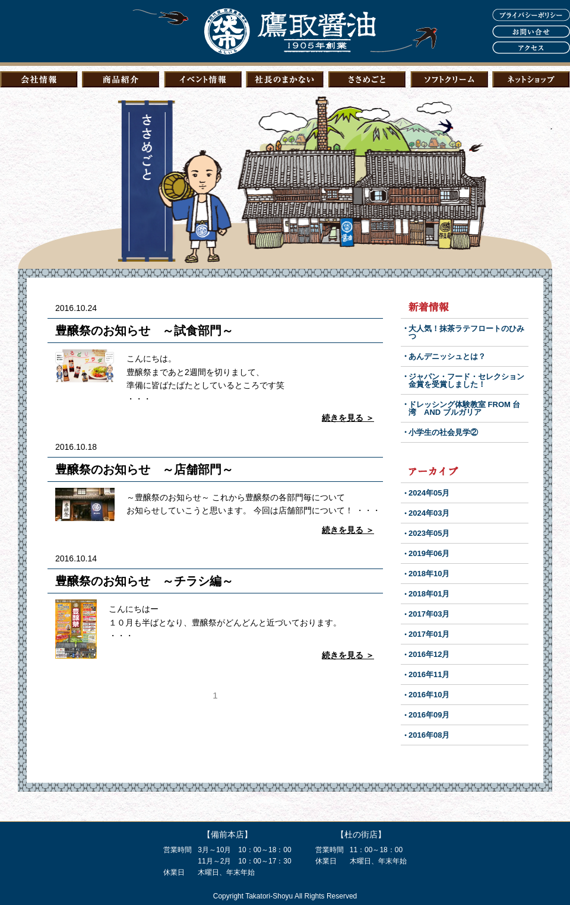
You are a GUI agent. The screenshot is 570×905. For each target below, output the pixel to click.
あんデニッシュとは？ (447, 356)
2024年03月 (428, 513)
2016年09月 (428, 714)
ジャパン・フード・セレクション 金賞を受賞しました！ (470, 380)
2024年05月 (428, 492)
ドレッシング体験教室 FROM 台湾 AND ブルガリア (464, 408)
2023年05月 (428, 533)
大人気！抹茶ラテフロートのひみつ (466, 332)
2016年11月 (428, 674)
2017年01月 (428, 634)
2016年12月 (428, 654)
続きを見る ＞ (348, 418)
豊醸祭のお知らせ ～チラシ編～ (144, 581)
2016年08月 (428, 735)
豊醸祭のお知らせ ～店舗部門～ (144, 469)
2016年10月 (428, 694)
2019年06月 (428, 553)
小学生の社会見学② (443, 432)
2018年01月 (428, 593)
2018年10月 (428, 573)
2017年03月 (428, 613)
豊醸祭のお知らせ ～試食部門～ (144, 330)
